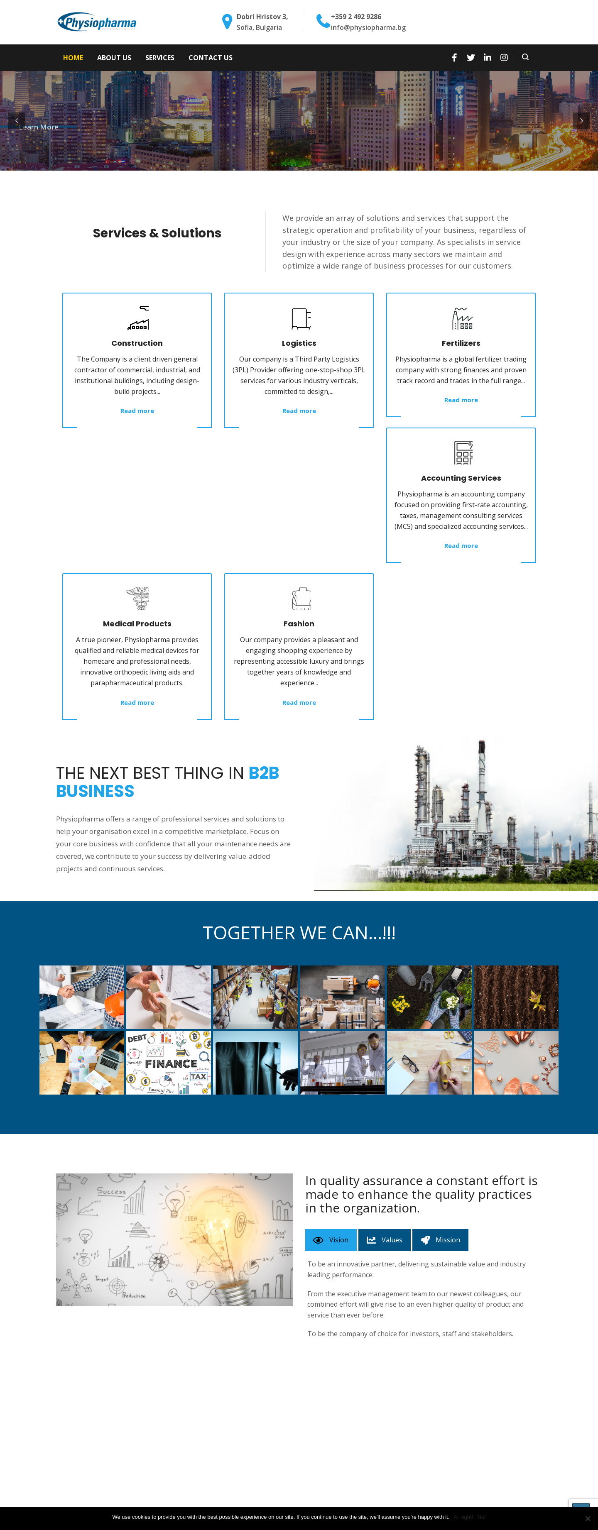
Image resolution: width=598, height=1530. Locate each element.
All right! (463, 1517)
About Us (114, 57)
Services (159, 57)
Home (73, 57)
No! (481, 1517)
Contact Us (211, 57)
